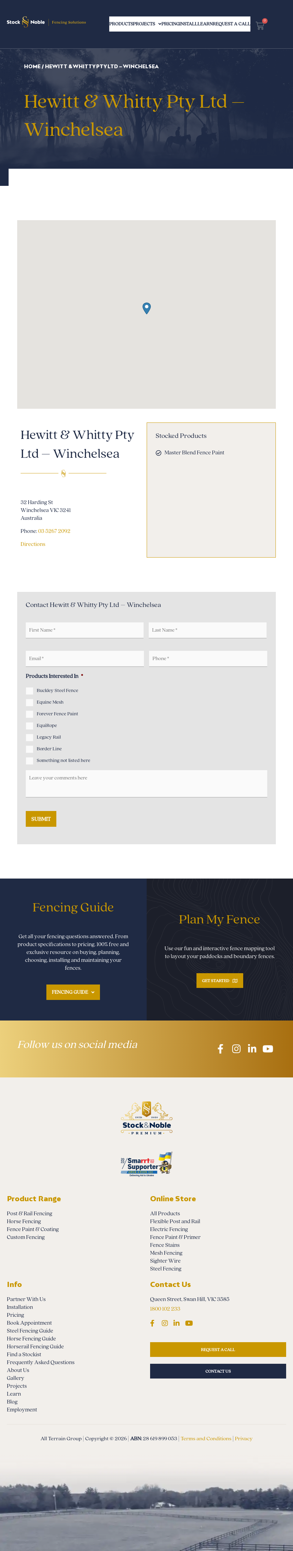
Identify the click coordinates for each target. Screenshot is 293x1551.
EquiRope (47, 726)
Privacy (243, 1438)
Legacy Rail (49, 737)
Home (32, 66)
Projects (146, 24)
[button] (147, 308)
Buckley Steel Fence (57, 691)
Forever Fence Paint (57, 714)
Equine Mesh (50, 702)
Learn (231, 24)
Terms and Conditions (206, 1438)
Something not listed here (63, 760)
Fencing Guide (73, 992)
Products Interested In (54, 676)
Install (206, 24)
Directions (33, 544)
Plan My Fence (219, 919)
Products (110, 24)
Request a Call (264, 24)
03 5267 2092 (54, 531)
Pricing (179, 24)
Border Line (49, 749)
